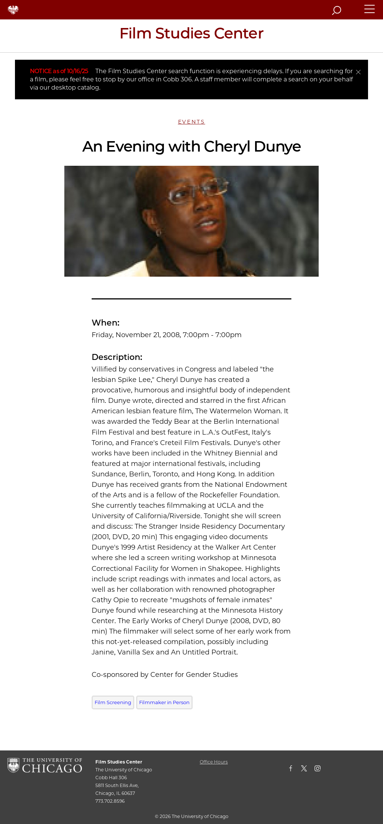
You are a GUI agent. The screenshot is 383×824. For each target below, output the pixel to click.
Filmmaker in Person (164, 702)
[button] (370, 12)
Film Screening (113, 702)
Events (191, 121)
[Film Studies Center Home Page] (191, 36)
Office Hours (214, 762)
